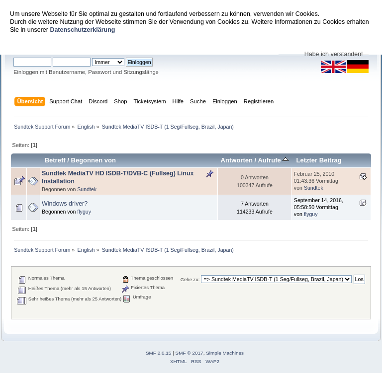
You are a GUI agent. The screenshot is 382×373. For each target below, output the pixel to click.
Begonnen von (93, 160)
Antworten (237, 160)
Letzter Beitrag (318, 160)
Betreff (55, 160)
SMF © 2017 (189, 353)
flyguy (84, 212)
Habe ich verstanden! (333, 54)
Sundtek (86, 189)
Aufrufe (273, 160)
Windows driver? (65, 203)
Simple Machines (225, 353)
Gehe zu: (190, 279)
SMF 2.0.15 (159, 353)
